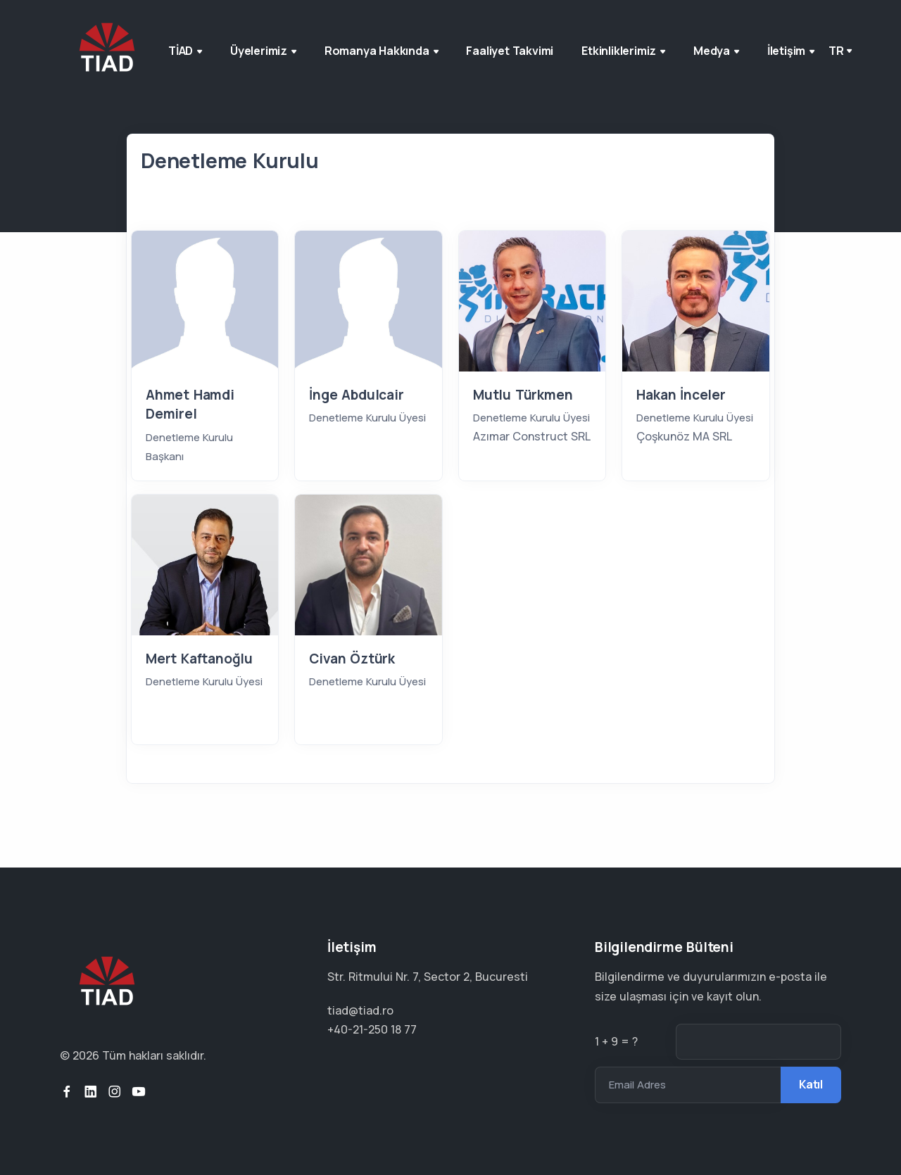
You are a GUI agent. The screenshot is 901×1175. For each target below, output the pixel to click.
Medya (716, 50)
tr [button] (836, 50)
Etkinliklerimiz (623, 50)
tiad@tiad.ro (360, 1010)
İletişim (790, 50)
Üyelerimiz (263, 50)
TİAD (185, 50)
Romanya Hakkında (382, 50)
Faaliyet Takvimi (509, 50)
